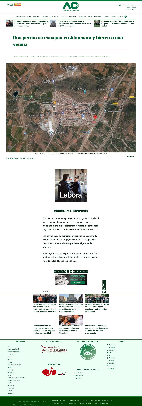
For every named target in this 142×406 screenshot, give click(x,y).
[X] (68, 211)
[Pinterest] (86, 211)
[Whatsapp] (58, 211)
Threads (112, 372)
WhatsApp (113, 358)
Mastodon (113, 368)
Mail (111, 351)
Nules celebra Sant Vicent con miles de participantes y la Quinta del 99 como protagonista (97, 326)
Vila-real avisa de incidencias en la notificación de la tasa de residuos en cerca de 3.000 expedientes (74, 23)
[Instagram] (61, 211)
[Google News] (55, 211)
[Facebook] (64, 211)
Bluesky (112, 365)
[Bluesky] (77, 211)
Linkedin (112, 348)
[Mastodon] (74, 211)
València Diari (78, 374)
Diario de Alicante (79, 371)
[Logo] (71, 7)
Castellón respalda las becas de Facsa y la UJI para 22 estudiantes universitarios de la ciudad (118, 23)
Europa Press (130, 156)
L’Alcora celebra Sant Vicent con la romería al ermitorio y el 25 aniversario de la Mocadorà (70, 326)
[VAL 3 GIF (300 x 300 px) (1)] (71, 185)
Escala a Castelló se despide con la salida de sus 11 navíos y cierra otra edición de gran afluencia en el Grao (31, 23)
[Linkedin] (80, 211)
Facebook (113, 341)
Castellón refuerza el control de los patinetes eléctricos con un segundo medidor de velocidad (44, 326)
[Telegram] (71, 211)
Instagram (113, 344)
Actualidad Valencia (80, 368)
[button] (8, 4)
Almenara (46, 291)
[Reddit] (83, 211)
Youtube (112, 361)
